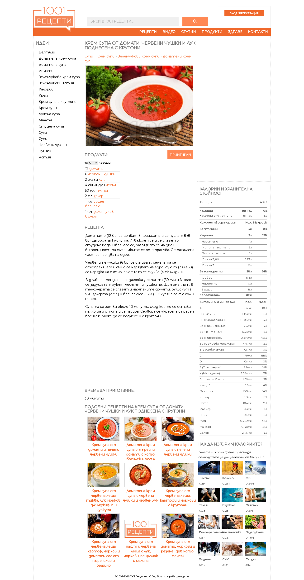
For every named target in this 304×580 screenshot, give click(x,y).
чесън (111, 185)
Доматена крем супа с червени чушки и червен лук (140, 493)
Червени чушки (53, 145)
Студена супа (51, 126)
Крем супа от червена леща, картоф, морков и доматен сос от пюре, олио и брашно (103, 551)
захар (98, 196)
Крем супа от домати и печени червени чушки (103, 447)
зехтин (102, 190)
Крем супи (48, 108)
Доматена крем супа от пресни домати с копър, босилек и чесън (140, 449)
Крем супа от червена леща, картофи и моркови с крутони (178, 495)
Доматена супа (52, 64)
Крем (43, 95)
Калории (46, 89)
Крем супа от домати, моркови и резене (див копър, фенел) (178, 546)
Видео (169, 32)
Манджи (46, 120)
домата (96, 168)
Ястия (45, 157)
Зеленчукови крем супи (139, 56)
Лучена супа (49, 114)
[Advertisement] (58, 235)
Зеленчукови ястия (56, 83)
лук (102, 179)
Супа (43, 132)
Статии (188, 32)
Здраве (235, 32)
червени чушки (101, 174)
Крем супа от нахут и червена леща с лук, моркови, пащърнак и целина (141, 549)
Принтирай (180, 155)
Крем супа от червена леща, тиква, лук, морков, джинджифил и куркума (103, 498)
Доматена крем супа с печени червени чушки (178, 447)
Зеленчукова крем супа (59, 77)
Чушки (45, 151)
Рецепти (148, 32)
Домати (46, 71)
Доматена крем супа (57, 58)
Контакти (258, 32)
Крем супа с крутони (57, 102)
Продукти (212, 32)
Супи (43, 139)
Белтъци (47, 52)
